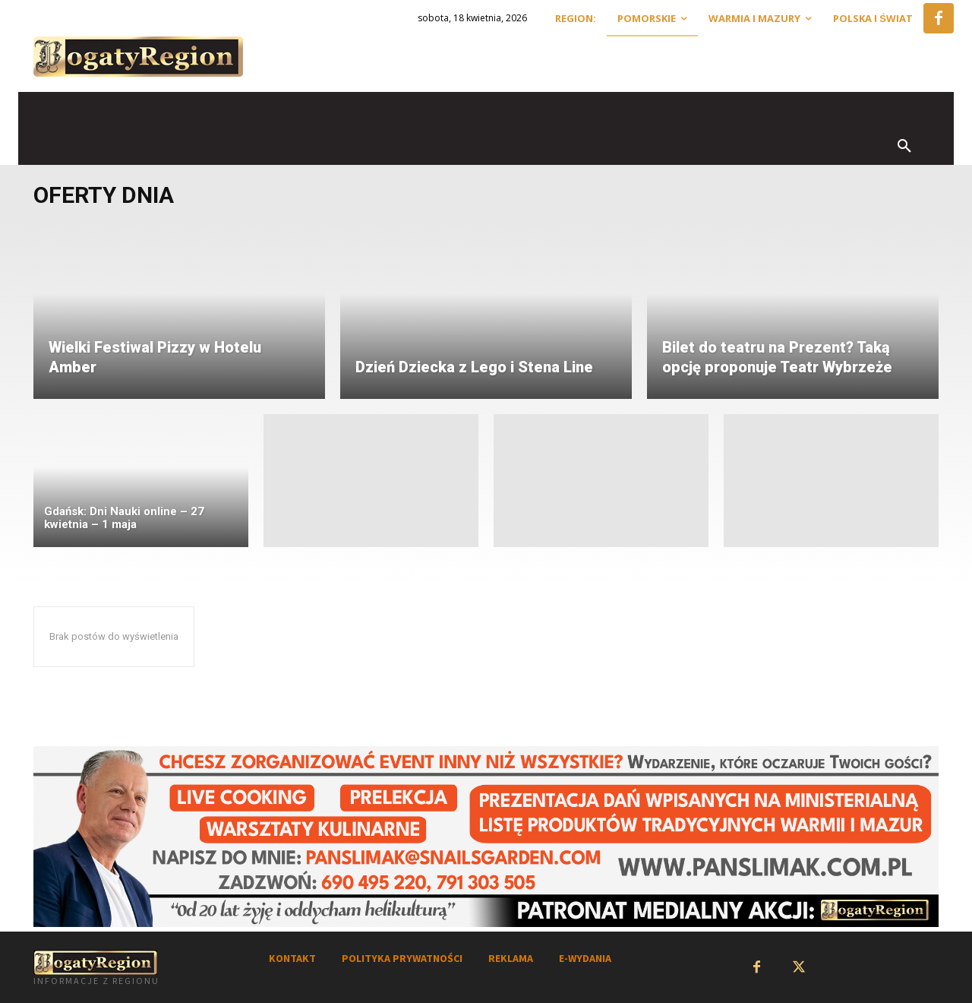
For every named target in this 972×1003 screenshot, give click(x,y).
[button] (904, 146)
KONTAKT (292, 958)
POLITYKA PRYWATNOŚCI (402, 958)
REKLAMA (510, 958)
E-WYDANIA (585, 958)
